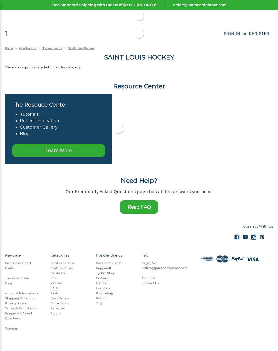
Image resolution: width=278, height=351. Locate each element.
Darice (101, 283)
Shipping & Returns (20, 298)
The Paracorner (17, 278)
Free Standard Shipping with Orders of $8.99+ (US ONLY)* (104, 4)
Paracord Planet (109, 263)
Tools (55, 293)
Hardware (58, 273)
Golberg (102, 278)
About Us (149, 278)
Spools (56, 313)
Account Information (21, 293)
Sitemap (11, 328)
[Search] (218, 33)
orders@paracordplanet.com (200, 4)
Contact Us (150, 283)
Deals (9, 268)
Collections (59, 303)
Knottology (104, 293)
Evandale (103, 288)
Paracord (58, 308)
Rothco (102, 298)
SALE (54, 288)
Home (9, 48)
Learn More (58, 151)
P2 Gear (56, 283)
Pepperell (103, 268)
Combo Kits (27, 48)
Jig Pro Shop (105, 273)
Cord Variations (63, 263)
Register (259, 33)
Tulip (99, 303)
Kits (54, 278)
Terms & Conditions (20, 308)
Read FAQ (139, 207)
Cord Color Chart (18, 263)
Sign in (232, 33)
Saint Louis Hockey (81, 48)
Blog (8, 283)
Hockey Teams (52, 48)
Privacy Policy (16, 303)
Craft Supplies (62, 268)
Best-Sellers (60, 298)
